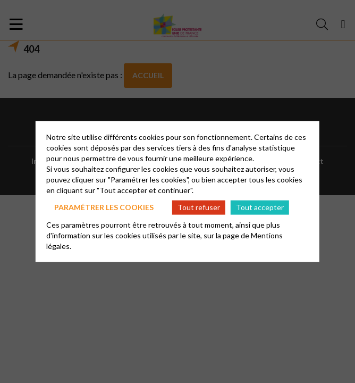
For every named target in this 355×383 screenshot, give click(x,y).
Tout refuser (199, 207)
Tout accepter (260, 207)
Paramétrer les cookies (104, 207)
